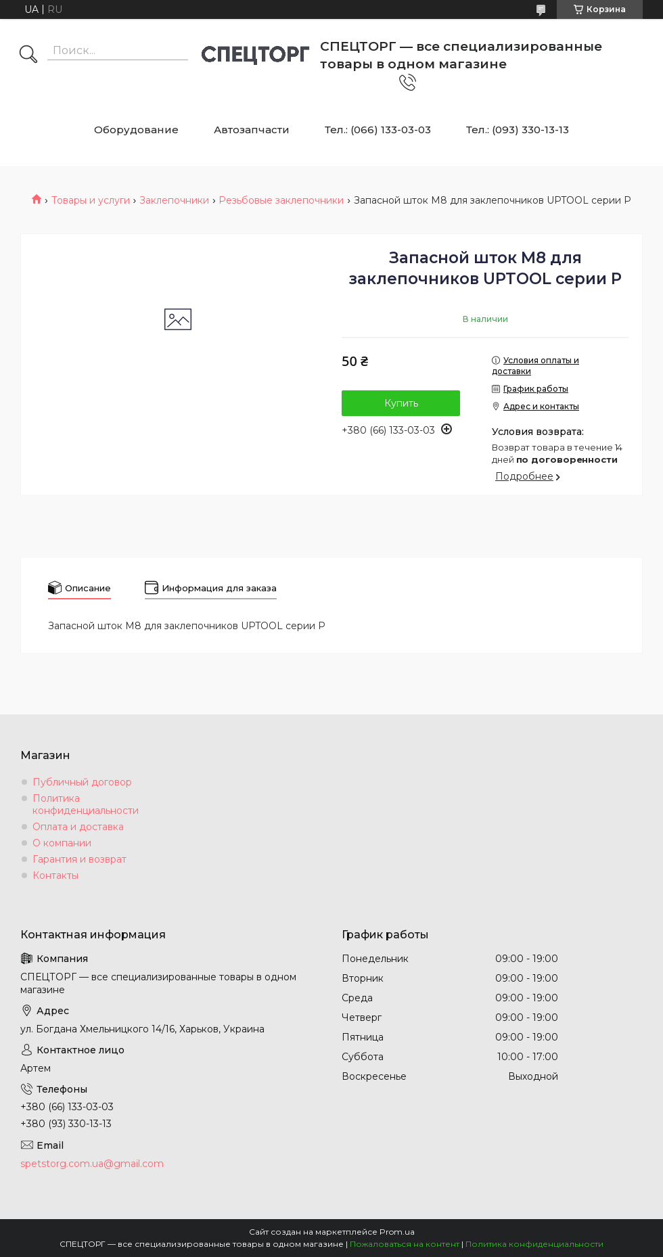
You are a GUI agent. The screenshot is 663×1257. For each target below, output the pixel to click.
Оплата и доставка (78, 827)
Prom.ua (397, 1232)
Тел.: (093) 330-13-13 (517, 129)
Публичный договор (82, 782)
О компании (61, 843)
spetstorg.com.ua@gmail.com (92, 1164)
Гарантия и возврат (79, 859)
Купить (401, 403)
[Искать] (28, 55)
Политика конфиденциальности (85, 804)
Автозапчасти (252, 129)
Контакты (55, 875)
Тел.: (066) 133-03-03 (378, 129)
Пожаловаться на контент (404, 1244)
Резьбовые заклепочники (281, 200)
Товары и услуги (90, 200)
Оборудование (136, 129)
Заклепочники (174, 200)
